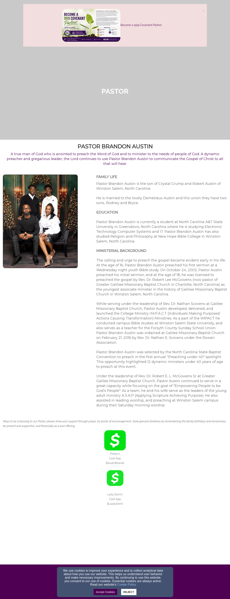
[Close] (203, 11)
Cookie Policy (126, 584)
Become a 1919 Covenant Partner (141, 25)
